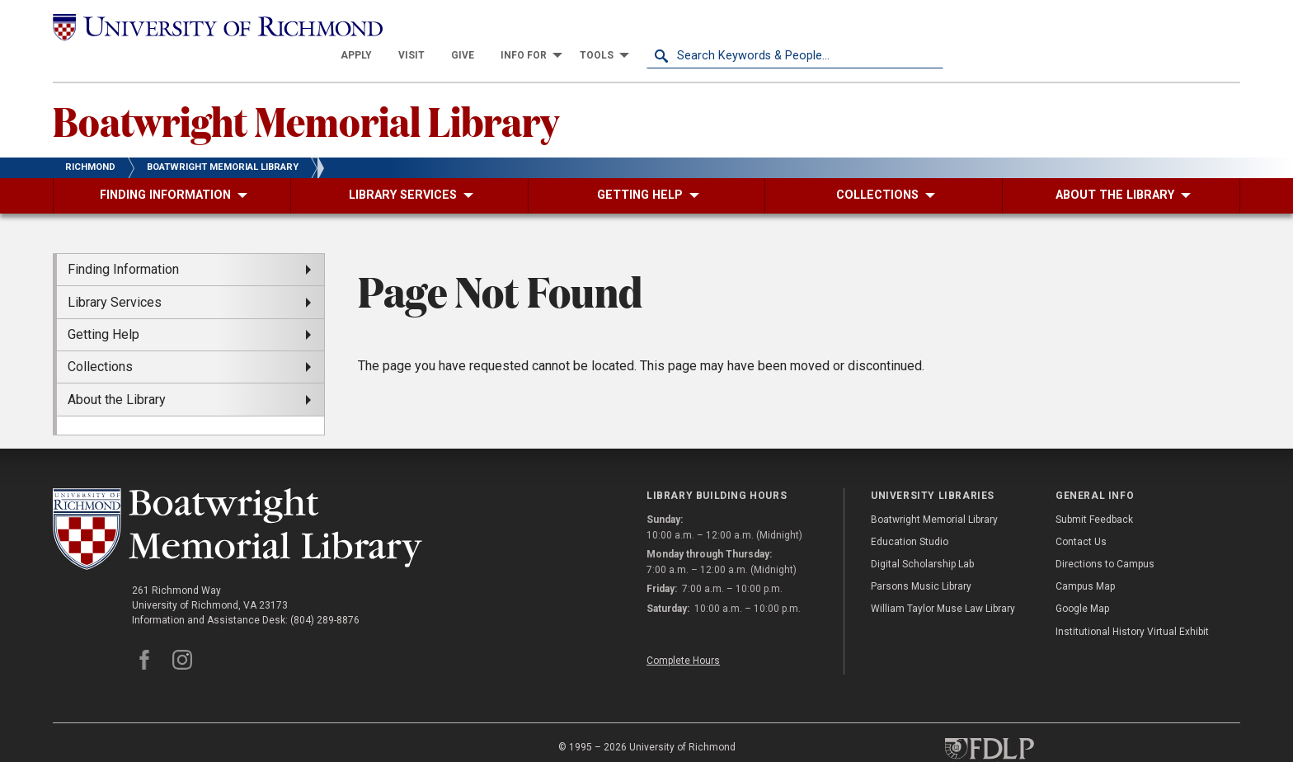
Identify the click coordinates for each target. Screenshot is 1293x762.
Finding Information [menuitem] (123, 240)
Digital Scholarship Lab (922, 535)
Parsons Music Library (921, 557)
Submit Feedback (1094, 490)
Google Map (1082, 580)
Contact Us (1081, 513)
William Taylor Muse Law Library (943, 580)
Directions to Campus (1105, 535)
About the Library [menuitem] (117, 370)
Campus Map (1085, 557)
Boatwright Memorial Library (306, 91)
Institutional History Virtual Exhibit (1132, 602)
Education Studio (909, 513)
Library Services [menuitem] (115, 272)
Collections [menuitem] (100, 338)
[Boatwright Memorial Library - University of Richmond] (237, 500)
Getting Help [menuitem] (103, 305)
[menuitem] (653, 26)
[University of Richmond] (201, 26)
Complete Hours (683, 631)
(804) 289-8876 (325, 591)
